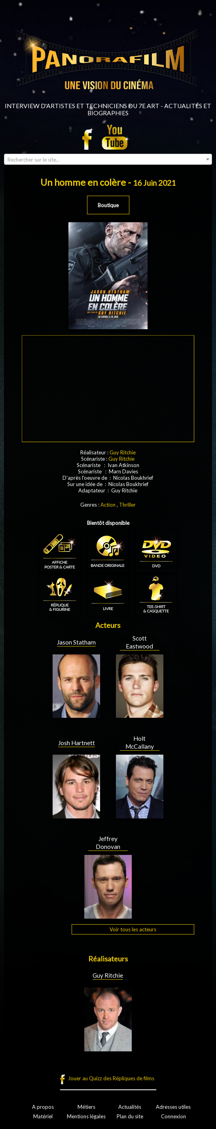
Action (108, 505)
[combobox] (108, 159)
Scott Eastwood (139, 642)
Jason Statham (76, 642)
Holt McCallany (139, 742)
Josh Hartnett (76, 742)
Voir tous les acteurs (133, 929)
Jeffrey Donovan (108, 842)
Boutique (108, 205)
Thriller (127, 505)
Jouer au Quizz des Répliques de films (111, 1078)
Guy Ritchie (123, 452)
